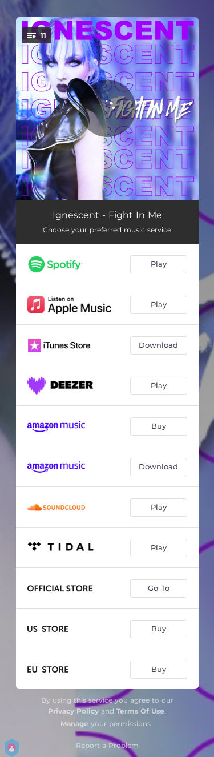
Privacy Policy (73, 711)
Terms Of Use (140, 711)
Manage (74, 723)
